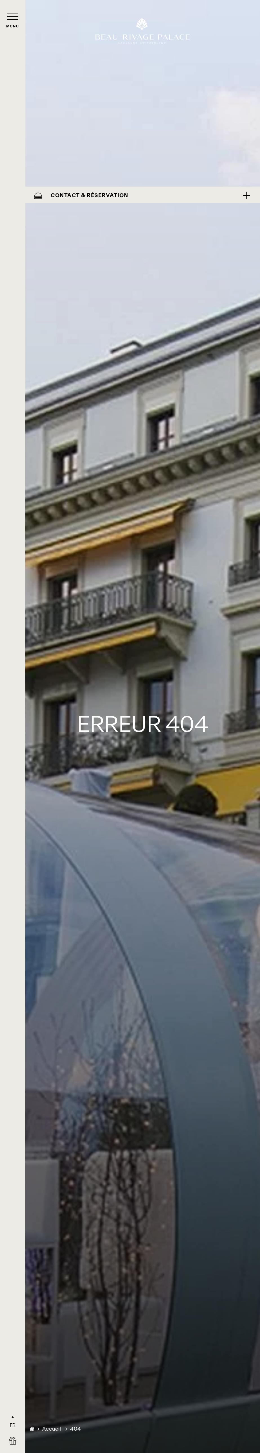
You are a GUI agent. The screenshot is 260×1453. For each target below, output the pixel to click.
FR (13, 1425)
